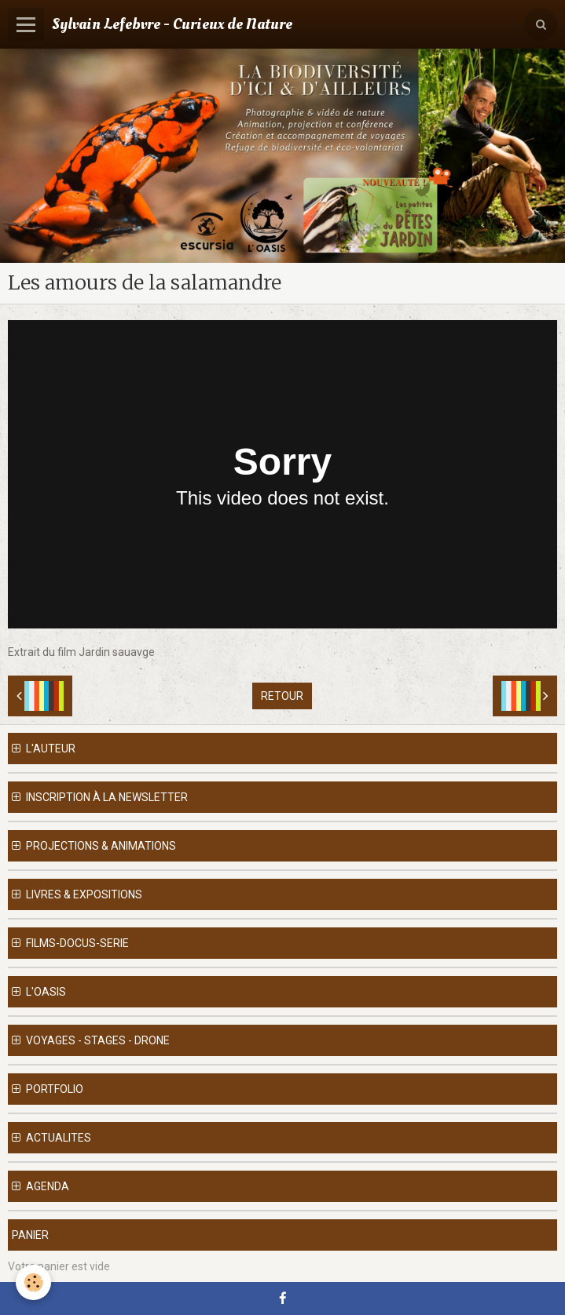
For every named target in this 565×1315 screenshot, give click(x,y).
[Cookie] (33, 1282)
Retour (282, 696)
